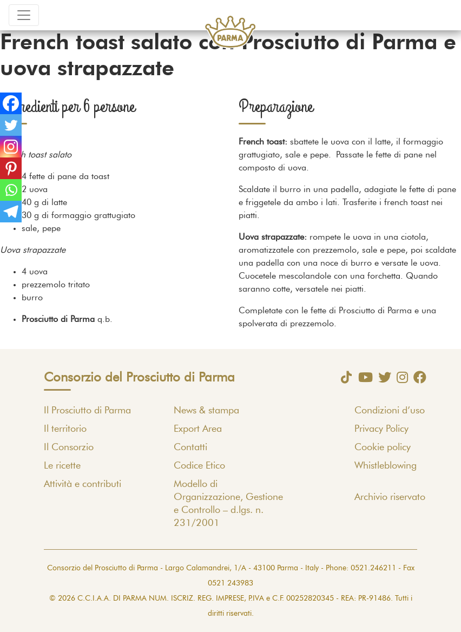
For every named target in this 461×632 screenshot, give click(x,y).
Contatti (190, 447)
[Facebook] (11, 103)
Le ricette (62, 466)
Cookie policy (382, 447)
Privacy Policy (381, 429)
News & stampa (206, 411)
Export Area (198, 429)
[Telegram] (11, 211)
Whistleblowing (385, 466)
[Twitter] (11, 125)
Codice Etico (199, 466)
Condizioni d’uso (389, 411)
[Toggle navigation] (24, 15)
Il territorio (65, 429)
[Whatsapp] (11, 190)
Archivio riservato (389, 497)
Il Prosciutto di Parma (87, 411)
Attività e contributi (82, 484)
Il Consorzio (69, 447)
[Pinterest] (11, 168)
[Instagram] (11, 146)
